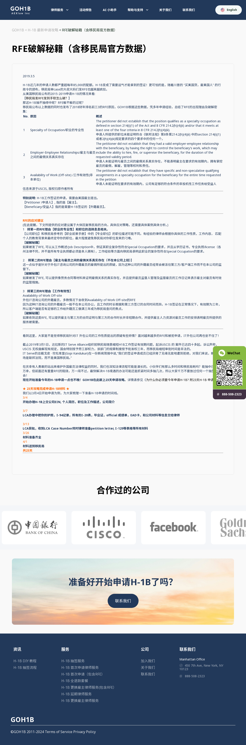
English (229, 10)
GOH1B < (20, 30)
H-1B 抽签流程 (25, 667)
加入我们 (148, 660)
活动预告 (85, 10)
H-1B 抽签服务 (73, 660)
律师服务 (59, 10)
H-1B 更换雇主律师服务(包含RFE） (88, 687)
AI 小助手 (110, 10)
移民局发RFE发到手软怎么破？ (47, 98)
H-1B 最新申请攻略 (43, 30)
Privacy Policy (84, 731)
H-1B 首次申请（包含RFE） (83, 674)
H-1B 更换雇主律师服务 (80, 700)
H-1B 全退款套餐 (74, 680)
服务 (65, 649)
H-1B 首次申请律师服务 (80, 667)
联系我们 (189, 10)
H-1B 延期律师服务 (76, 694)
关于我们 (165, 10)
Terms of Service (58, 731)
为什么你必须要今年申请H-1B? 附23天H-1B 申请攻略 (183, 380)
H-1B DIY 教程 (25, 660)
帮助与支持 (138, 10)
